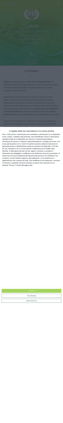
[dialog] (31, 275)
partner (13, 134)
